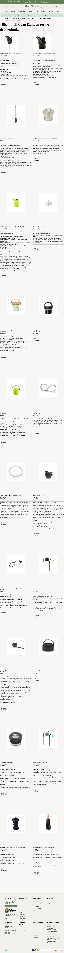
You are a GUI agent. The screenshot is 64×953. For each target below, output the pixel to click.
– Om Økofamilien (37, 901)
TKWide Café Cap (14, 514)
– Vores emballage (37, 908)
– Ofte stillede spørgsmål (24, 901)
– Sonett (35, 933)
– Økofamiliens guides (38, 903)
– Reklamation (22, 914)
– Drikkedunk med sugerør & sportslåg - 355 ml (53, 939)
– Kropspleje (21, 933)
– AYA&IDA (35, 925)
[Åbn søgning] (9, 6)
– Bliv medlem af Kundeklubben (37, 905)
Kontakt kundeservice (11, 906)
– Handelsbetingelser (23, 903)
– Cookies (21, 907)
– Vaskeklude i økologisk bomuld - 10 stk (52, 935)
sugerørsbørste (12, 261)
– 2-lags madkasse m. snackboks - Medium (52, 932)
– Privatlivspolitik (22, 905)
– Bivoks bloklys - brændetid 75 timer (51, 929)
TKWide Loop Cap (24, 514)
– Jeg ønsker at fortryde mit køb (24, 911)
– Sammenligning (23, 918)
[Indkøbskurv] (55, 6)
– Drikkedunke (22, 926)
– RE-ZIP (35, 910)
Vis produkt (4, 86)
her (46, 74)
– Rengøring (21, 937)
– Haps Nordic (36, 935)
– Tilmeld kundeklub (51, 901)
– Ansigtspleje (22, 931)
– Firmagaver (22, 916)
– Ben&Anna (36, 931)
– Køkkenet (21, 935)
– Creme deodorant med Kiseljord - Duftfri (52, 925)
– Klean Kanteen (36, 927)
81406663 (12, 911)
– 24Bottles (35, 937)
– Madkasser (22, 928)
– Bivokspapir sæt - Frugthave (51, 942)
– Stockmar (35, 929)
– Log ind (49, 903)
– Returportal (22, 909)
